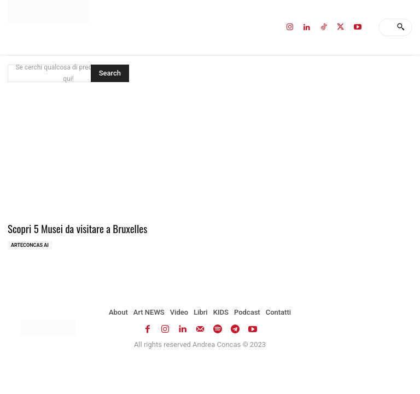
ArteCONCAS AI (30, 243)
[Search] (400, 27)
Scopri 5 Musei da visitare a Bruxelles (70, 228)
